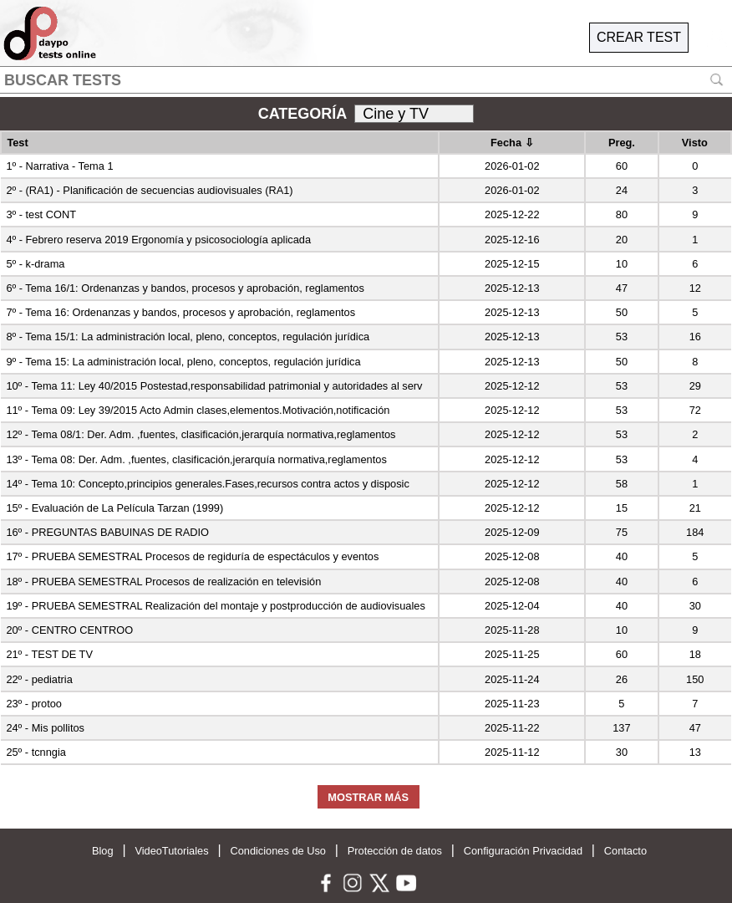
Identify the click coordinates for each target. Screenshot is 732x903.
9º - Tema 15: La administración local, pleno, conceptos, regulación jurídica (183, 361)
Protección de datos (395, 850)
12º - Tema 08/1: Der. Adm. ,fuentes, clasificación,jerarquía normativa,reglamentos (200, 434)
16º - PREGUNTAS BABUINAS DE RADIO (107, 532)
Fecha (512, 142)
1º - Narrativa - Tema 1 (59, 166)
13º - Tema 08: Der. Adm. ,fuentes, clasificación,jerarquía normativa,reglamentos (196, 459)
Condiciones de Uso (278, 850)
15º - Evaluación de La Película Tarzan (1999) (114, 508)
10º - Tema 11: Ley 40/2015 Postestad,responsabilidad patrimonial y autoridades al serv (214, 386)
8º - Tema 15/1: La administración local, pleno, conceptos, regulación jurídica (187, 336)
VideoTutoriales (171, 850)
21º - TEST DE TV (49, 654)
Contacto (625, 850)
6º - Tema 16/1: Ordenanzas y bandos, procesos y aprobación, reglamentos (184, 288)
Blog (103, 850)
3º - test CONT (41, 214)
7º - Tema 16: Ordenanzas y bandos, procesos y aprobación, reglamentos (180, 312)
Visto (695, 142)
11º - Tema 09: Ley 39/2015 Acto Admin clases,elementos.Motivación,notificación (197, 410)
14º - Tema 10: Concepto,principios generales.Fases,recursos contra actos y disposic (207, 483)
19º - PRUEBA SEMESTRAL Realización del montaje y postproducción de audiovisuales (215, 605)
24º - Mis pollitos (45, 728)
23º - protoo (34, 703)
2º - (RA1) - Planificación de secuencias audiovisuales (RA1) (149, 190)
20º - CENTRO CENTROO (69, 630)
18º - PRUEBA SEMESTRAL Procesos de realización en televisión (163, 581)
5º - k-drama (35, 264)
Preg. (621, 142)
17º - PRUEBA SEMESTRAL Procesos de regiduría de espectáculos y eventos (192, 556)
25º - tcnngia (36, 752)
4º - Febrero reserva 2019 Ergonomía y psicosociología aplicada (158, 239)
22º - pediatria (39, 679)
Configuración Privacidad (523, 850)
